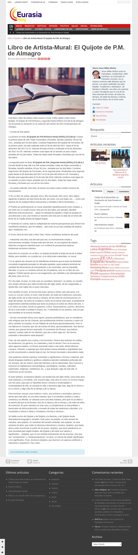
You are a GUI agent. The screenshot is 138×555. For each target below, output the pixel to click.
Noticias (41, 26)
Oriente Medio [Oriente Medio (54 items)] (124, 268)
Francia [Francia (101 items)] (119, 262)
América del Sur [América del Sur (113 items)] (107, 246)
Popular (111, 192)
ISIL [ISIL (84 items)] (112, 265)
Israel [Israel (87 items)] (117, 265)
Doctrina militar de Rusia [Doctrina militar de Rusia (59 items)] (106, 255)
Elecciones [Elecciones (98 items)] (119, 259)
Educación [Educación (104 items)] (95, 258)
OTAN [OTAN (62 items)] (92, 271)
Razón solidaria (101, 214)
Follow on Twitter (102, 108)
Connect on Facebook (104, 112)
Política (64, 26)
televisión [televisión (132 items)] (120, 273)
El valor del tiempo (16, 500)
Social (84, 26)
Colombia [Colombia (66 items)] (114, 253)
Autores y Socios (67, 2)
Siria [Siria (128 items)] (113, 273)
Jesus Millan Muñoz (19, 59)
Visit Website (101, 120)
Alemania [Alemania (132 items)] (95, 246)
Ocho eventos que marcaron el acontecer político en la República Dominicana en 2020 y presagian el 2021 (113, 512)
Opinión (53, 26)
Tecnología (96, 26)
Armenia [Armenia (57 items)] (115, 249)
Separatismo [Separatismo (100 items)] (104, 274)
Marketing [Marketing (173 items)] (95, 267)
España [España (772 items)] (97, 261)
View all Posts (101, 116)
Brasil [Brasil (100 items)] (92, 252)
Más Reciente (97, 191)
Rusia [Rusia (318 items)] (94, 273)
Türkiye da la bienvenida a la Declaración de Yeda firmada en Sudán (42, 33)
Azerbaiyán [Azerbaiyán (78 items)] (122, 250)
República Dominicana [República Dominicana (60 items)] (123, 271)
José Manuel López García (105, 217)
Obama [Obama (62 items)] (111, 268)
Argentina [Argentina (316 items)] (104, 249)
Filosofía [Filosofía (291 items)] (110, 261)
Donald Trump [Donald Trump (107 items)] (121, 255)
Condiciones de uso (38, 2)
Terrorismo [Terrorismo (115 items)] (95, 276)
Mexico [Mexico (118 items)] (105, 267)
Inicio (9, 2)
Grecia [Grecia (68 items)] (101, 265)
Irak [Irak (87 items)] (105, 265)
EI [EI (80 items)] (113, 259)
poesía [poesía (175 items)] (111, 270)
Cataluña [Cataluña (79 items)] (99, 253)
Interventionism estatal (103, 225)
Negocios (29, 26)
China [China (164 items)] (107, 252)
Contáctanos (53, 2)
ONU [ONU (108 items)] (117, 267)
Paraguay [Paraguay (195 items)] (100, 270)
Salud (75, 26)
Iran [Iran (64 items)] (109, 265)
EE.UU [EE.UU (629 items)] (106, 258)
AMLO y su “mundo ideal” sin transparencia (26, 496)
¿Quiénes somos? (21, 2)
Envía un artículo (82, 2)
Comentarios (124, 192)
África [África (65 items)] (112, 279)
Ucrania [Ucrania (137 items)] (113, 276)
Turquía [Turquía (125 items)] (104, 276)
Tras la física (100, 163)
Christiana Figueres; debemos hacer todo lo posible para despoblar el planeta (111, 493)
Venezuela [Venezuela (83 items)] (105, 279)
